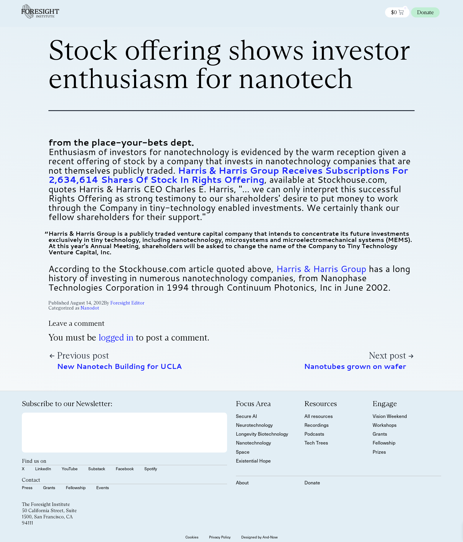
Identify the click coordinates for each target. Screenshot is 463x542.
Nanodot (90, 308)
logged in (116, 337)
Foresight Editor (127, 303)
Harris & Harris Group (321, 268)
